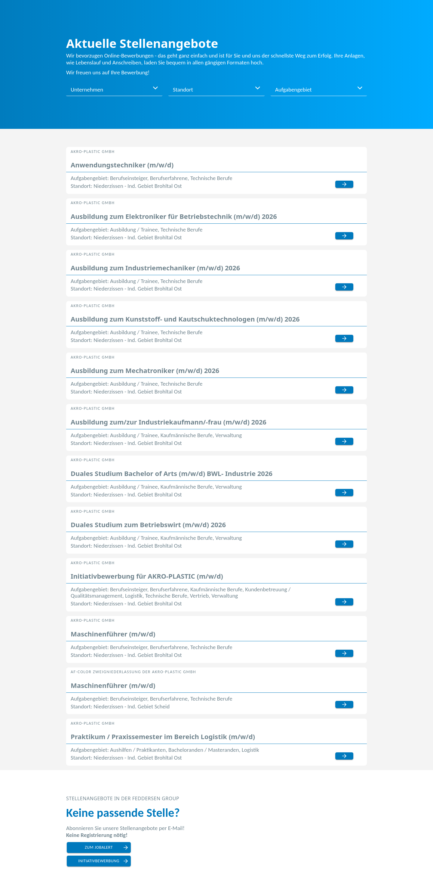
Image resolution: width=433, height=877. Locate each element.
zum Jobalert (99, 847)
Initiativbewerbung (98, 860)
